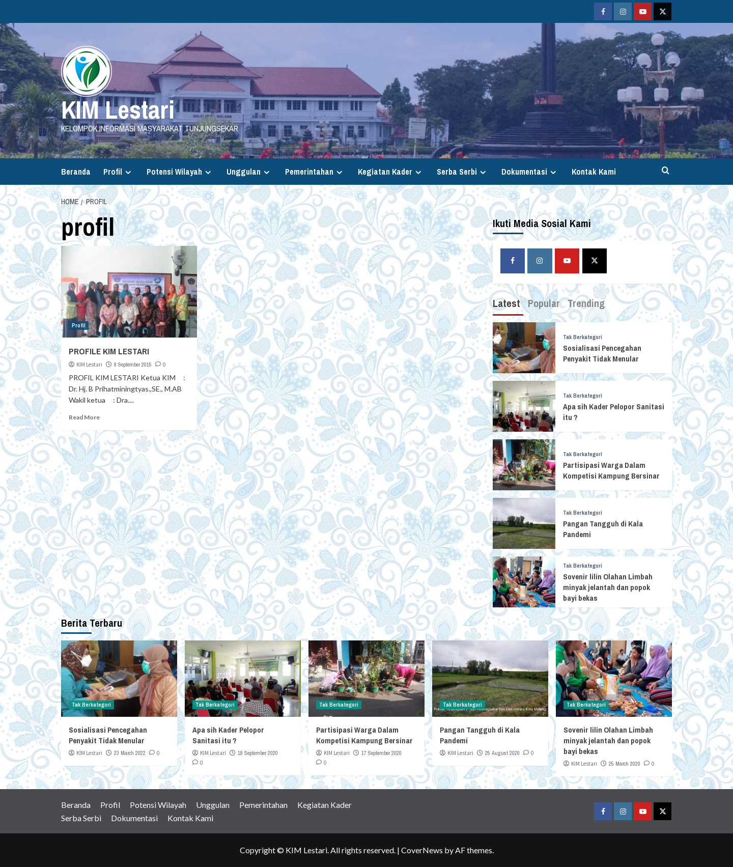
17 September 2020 (381, 753)
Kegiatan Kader (391, 171)
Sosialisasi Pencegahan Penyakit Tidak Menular (602, 353)
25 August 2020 (502, 753)
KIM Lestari (118, 109)
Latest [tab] (506, 303)
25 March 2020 (624, 763)
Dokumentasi (530, 171)
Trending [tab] (586, 303)
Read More (84, 417)
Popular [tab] (544, 303)
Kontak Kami (594, 171)
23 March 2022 (130, 753)
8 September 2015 (133, 364)
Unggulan (249, 171)
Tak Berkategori (582, 337)
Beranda (76, 171)
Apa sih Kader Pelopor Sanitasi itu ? (228, 735)
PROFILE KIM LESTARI (109, 351)
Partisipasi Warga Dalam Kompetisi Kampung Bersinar (611, 470)
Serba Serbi (463, 171)
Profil (118, 171)
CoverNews (422, 850)
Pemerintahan (315, 171)
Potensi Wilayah (180, 171)
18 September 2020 (258, 753)
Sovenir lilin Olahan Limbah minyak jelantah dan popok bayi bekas (608, 587)
